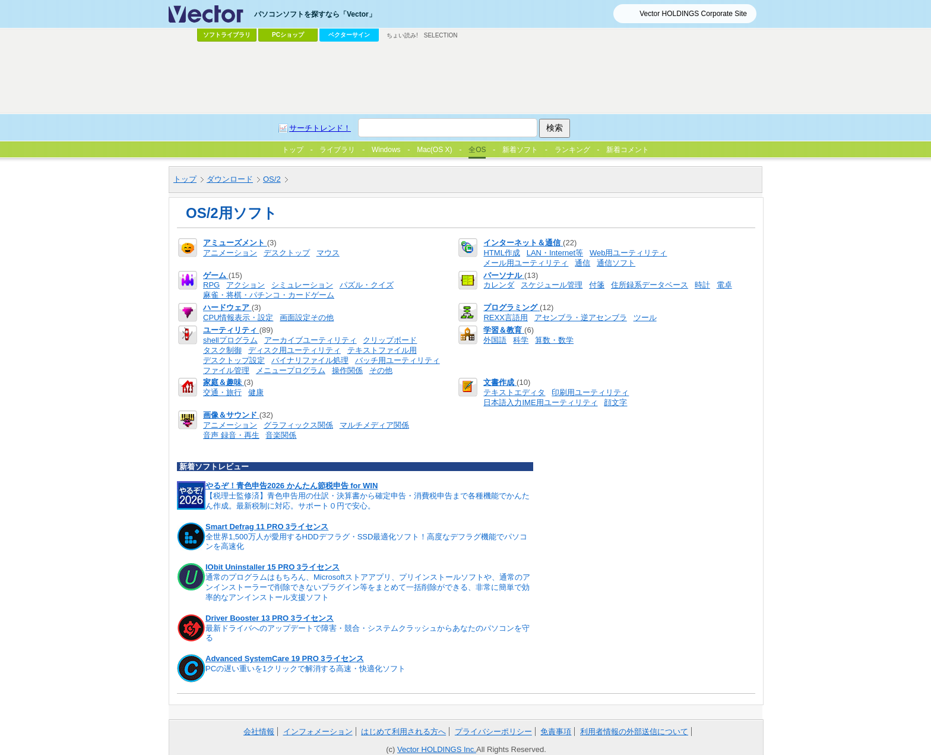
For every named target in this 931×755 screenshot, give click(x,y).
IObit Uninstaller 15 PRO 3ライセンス (272, 567)
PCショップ (288, 34)
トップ (185, 179)
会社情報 (258, 731)
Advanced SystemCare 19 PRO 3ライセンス (284, 658)
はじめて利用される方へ (403, 731)
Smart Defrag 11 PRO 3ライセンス (266, 526)
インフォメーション (318, 731)
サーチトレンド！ (320, 128)
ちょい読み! (402, 35)
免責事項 (555, 731)
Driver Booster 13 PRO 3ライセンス (269, 618)
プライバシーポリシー (493, 731)
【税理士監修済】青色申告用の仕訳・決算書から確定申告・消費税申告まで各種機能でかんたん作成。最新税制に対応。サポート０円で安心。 (367, 500)
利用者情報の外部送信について (634, 731)
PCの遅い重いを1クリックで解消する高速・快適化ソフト (305, 668)
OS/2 (272, 179)
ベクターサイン (349, 34)
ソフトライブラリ (227, 34)
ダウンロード (230, 179)
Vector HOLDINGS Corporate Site (693, 14)
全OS (477, 150)
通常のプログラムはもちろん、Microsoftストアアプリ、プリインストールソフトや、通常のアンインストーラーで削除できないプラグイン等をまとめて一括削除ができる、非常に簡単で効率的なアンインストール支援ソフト (367, 587)
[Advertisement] (465, 78)
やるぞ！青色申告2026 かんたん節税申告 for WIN (291, 485)
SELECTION (441, 35)
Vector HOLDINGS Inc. (436, 749)
